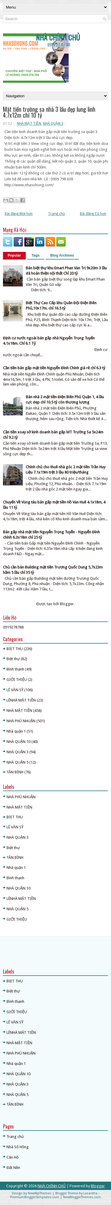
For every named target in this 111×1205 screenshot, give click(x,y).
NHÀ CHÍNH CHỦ (58, 37)
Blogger (67, 604)
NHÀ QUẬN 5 (17, 762)
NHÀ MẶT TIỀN (29, 124)
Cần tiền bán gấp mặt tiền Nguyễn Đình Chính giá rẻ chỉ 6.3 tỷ (54, 368)
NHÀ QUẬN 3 (53, 124)
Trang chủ (56, 214)
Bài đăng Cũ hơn (93, 214)
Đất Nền (13, 1167)
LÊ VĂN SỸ (15, 690)
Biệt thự (13, 659)
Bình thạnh (15, 669)
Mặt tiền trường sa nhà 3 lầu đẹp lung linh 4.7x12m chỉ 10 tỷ (49, 112)
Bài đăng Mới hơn (19, 214)
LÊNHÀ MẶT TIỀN (21, 700)
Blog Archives (62, 255)
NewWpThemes (40, 1193)
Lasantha (90, 1193)
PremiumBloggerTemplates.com (34, 1197)
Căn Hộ (13, 1157)
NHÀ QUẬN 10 (18, 741)
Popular (14, 255)
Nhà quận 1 (16, 731)
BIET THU (15, 649)
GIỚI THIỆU (17, 679)
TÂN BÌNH (15, 772)
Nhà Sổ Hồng (18, 1147)
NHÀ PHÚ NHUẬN (21, 721)
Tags (36, 255)
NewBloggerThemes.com (82, 1197)
